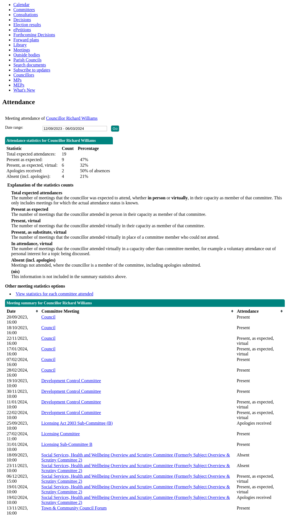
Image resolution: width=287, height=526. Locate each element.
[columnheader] (22, 311)
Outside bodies (26, 54)
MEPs (18, 85)
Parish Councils (27, 60)
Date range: (14, 127)
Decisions (22, 19)
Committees (24, 9)
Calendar (21, 4)
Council (48, 317)
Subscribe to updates (31, 70)
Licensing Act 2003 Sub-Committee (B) (77, 423)
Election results (27, 24)
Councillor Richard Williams (72, 118)
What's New (24, 90)
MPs (17, 80)
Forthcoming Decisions (34, 34)
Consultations (25, 14)
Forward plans (26, 39)
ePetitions (22, 29)
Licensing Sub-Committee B (66, 444)
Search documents (29, 65)
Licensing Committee (60, 433)
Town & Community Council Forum (73, 508)
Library (20, 44)
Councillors (23, 75)
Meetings (21, 49)
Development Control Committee (71, 380)
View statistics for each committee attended (54, 293)
